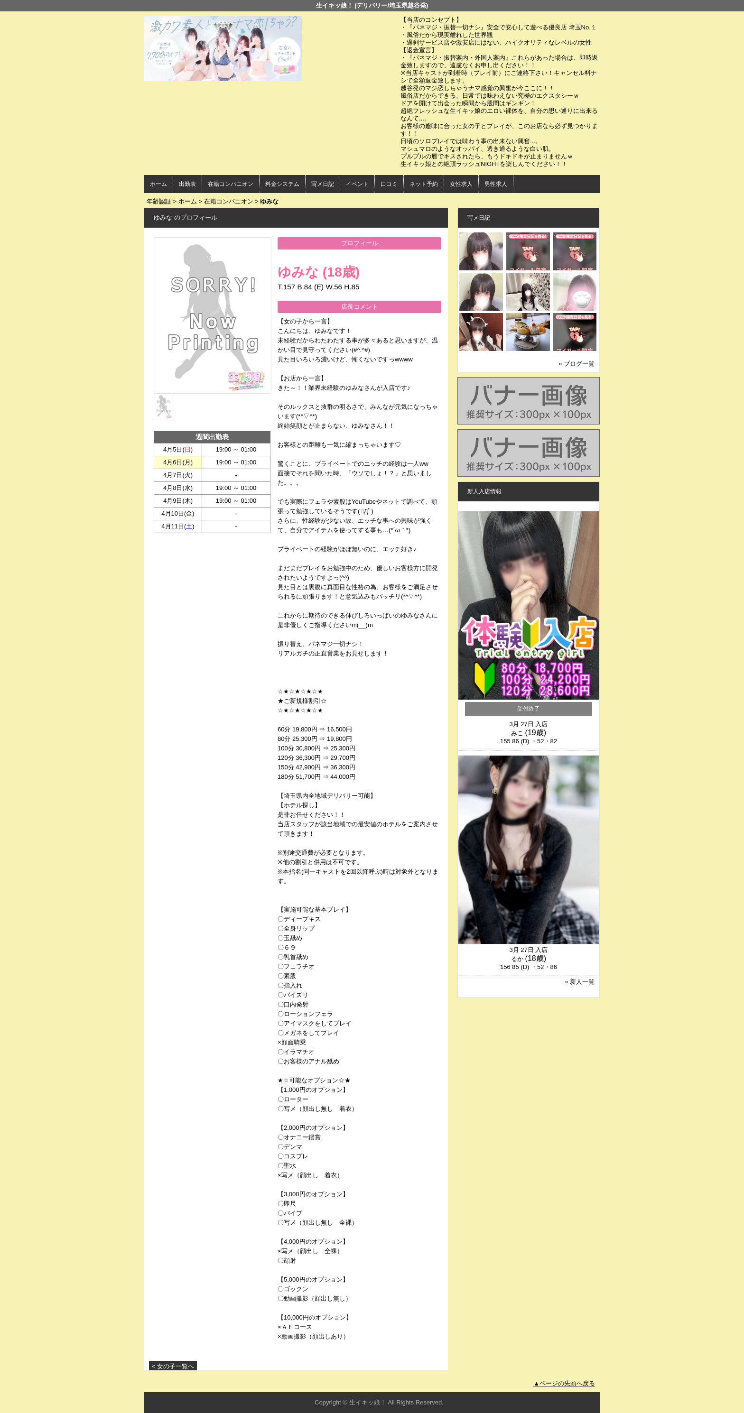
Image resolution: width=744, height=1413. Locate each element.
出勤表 (187, 184)
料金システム (282, 184)
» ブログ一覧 (576, 363)
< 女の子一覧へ (173, 1366)
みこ (517, 733)
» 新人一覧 (580, 981)
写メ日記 (322, 184)
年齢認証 (159, 201)
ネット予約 (423, 184)
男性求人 (495, 184)
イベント (357, 184)
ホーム (158, 184)
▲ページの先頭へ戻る (564, 1383)
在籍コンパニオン (230, 184)
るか (517, 958)
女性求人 (461, 184)
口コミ (389, 184)
